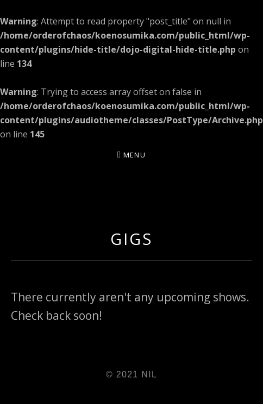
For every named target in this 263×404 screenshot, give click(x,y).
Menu (134, 155)
